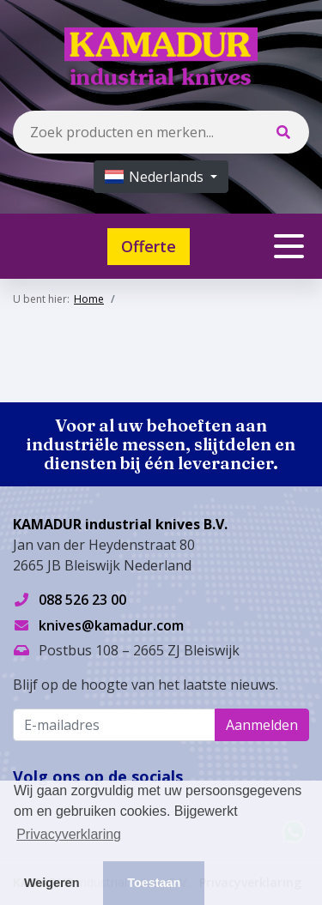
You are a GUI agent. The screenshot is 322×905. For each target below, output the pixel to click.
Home (89, 299)
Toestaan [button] (153, 883)
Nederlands (156, 176)
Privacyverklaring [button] (68, 834)
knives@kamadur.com (111, 625)
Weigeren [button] (52, 883)
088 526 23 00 (82, 599)
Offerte (148, 246)
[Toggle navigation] (289, 246)
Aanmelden (262, 724)
